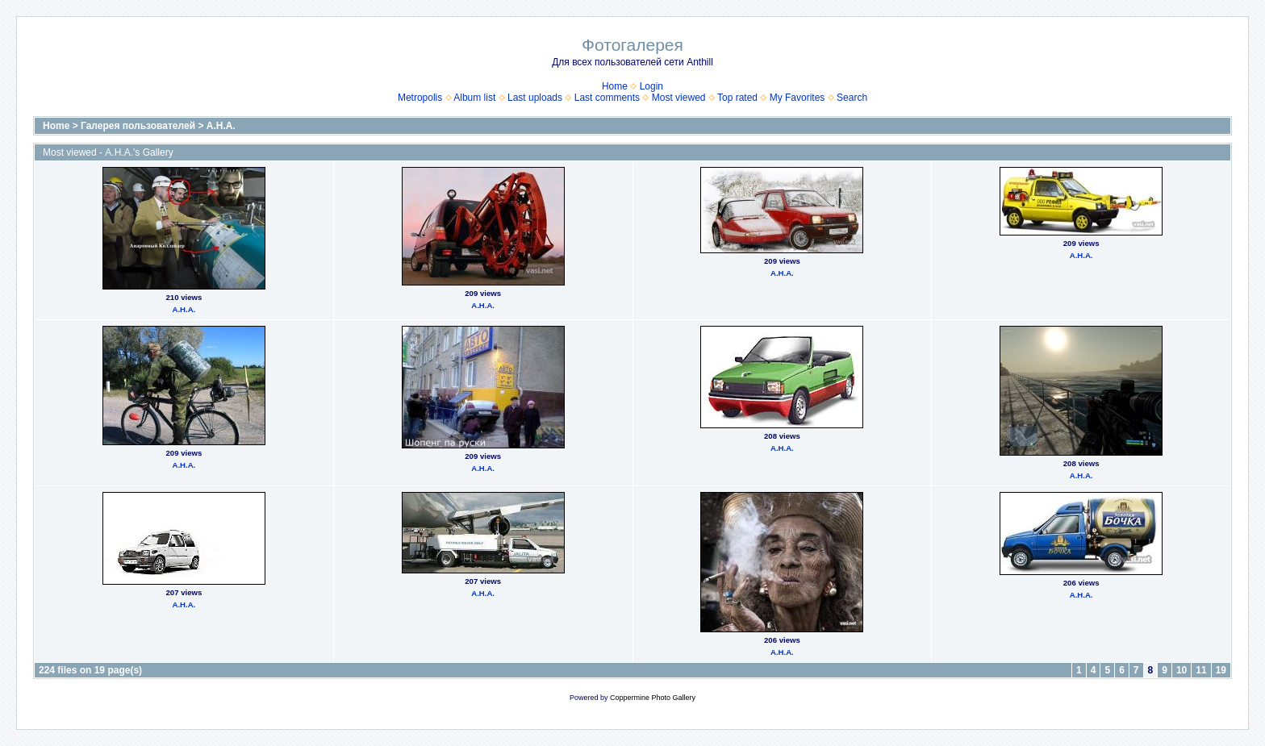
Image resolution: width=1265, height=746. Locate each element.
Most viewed (679, 97)
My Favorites (797, 97)
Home (615, 86)
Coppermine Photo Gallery (652, 698)
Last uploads (534, 97)
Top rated (737, 97)
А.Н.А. (221, 125)
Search (852, 97)
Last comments (607, 97)
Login (651, 86)
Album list (474, 97)
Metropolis (420, 97)
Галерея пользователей (138, 125)
